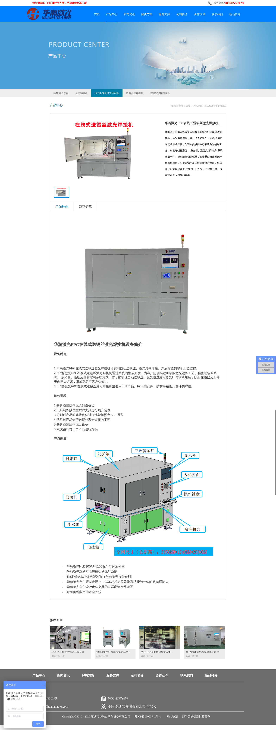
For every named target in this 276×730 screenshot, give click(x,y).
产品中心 (197, 106)
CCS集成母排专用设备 (215, 106)
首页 (97, 14)
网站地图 (171, 716)
